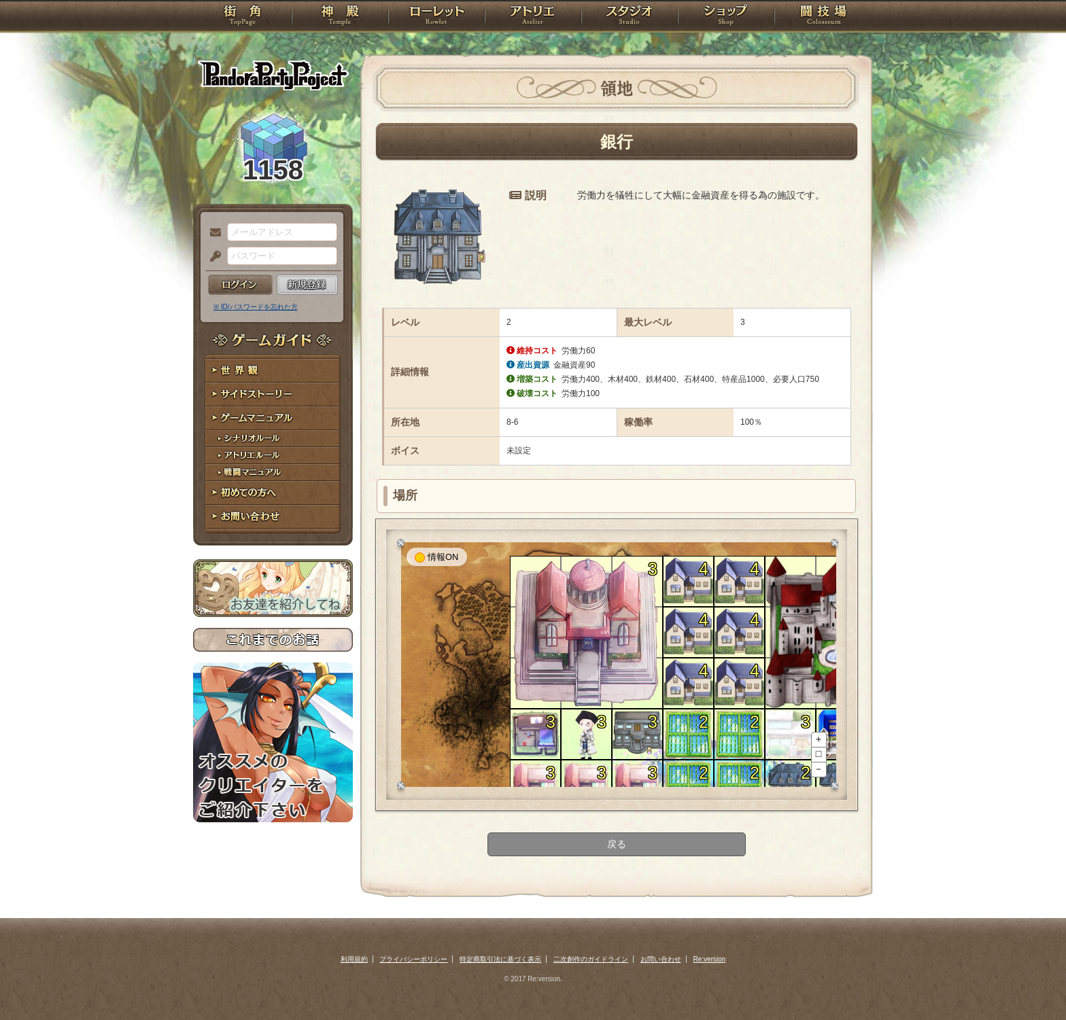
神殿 (340, 17)
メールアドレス (212, 233)
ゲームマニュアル (273, 418)
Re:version (709, 959)
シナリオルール (273, 438)
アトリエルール (273, 455)
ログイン (240, 285)
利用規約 (354, 959)
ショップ (726, 17)
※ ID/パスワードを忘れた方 (255, 307)
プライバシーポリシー (413, 959)
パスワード (212, 257)
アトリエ (533, 17)
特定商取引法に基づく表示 (500, 959)
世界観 (273, 371)
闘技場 (823, 17)
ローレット (436, 17)
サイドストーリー (273, 394)
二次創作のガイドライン (590, 959)
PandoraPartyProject (273, 74)
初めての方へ (273, 493)
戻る (616, 844)
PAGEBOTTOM (1032, 982)
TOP (242, 17)
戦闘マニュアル (273, 472)
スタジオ (629, 17)
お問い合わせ (273, 517)
